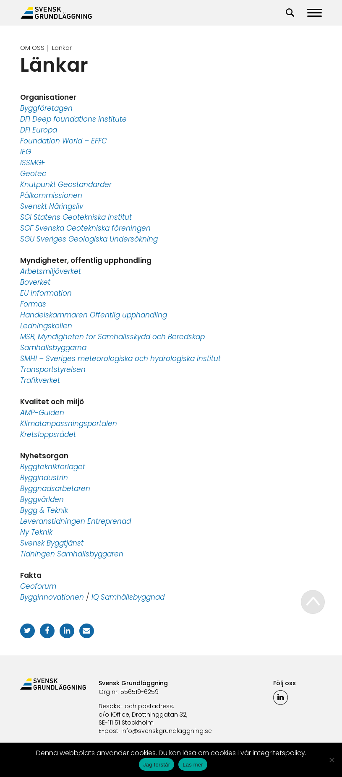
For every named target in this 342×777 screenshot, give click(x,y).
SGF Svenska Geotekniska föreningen (85, 228)
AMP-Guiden (42, 413)
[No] (331, 760)
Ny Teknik (36, 532)
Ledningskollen (46, 326)
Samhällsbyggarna (53, 348)
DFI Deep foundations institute (73, 119)
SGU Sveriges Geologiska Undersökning (89, 239)
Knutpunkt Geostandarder (66, 184)
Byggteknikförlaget (52, 467)
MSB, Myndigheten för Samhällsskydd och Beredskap (112, 337)
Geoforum (38, 586)
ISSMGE (32, 163)
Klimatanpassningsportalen (68, 423)
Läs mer (193, 764)
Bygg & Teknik (44, 510)
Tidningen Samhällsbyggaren (71, 554)
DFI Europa (38, 130)
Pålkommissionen (51, 195)
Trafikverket (40, 380)
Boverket (35, 282)
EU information (46, 293)
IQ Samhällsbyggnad (127, 597)
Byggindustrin (44, 478)
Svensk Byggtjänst (52, 543)
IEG (25, 152)
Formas (33, 304)
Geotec (33, 174)
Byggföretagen (46, 108)
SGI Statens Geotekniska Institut (76, 217)
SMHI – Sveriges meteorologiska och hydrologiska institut (120, 358)
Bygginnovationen (52, 597)
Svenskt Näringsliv (51, 206)
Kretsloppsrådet (48, 434)
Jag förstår (156, 764)
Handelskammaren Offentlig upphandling (93, 315)
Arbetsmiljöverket (50, 271)
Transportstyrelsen (53, 369)
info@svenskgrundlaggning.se (166, 731)
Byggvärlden (42, 499)
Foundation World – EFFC (63, 141)
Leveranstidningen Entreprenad (75, 521)
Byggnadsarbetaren (55, 488)
